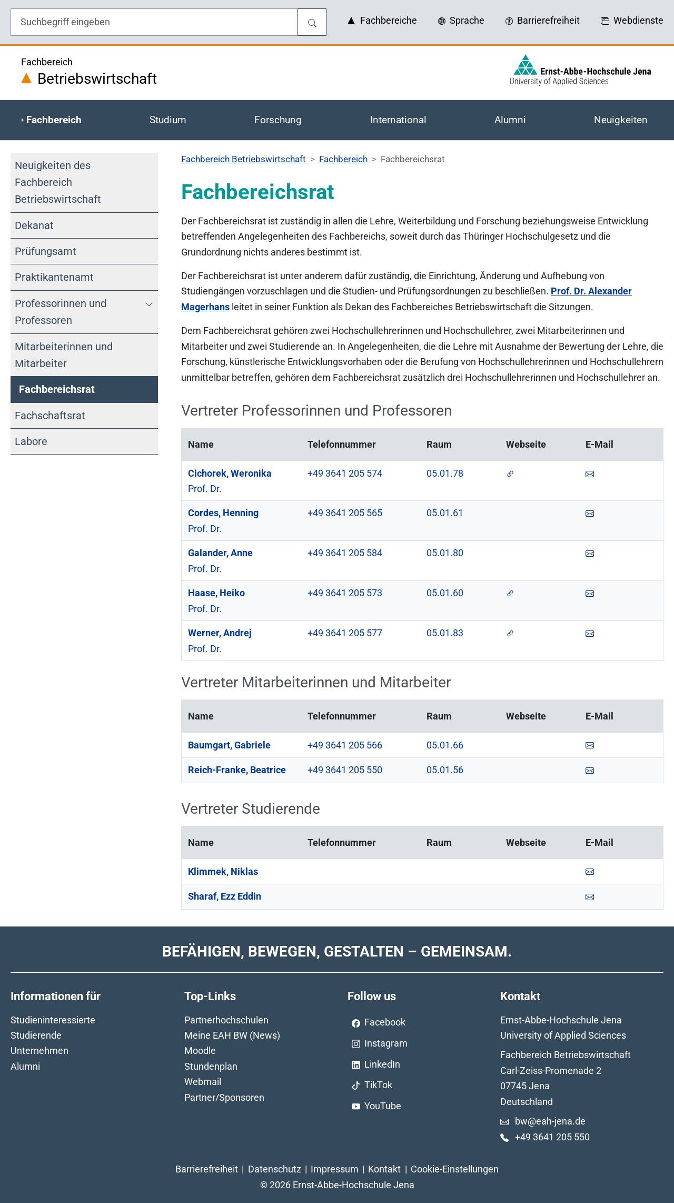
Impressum (335, 1169)
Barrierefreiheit (206, 1169)
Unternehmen (39, 1050)
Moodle (200, 1050)
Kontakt (384, 1169)
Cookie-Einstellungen (455, 1169)
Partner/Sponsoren (224, 1097)
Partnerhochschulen (226, 1019)
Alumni (25, 1066)
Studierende (36, 1035)
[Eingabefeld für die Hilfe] (154, 22)
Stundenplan (210, 1066)
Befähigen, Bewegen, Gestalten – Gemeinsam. (337, 951)
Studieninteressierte (53, 1019)
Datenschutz (274, 1169)
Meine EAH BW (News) (232, 1035)
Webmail (202, 1081)
